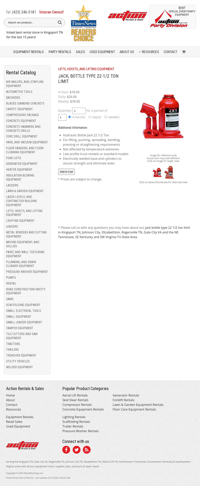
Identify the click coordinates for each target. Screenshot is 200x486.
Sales (80, 52)
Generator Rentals (126, 395)
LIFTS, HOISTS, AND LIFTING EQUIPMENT (24, 213)
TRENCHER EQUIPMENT (21, 355)
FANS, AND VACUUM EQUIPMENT (27, 142)
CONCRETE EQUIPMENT (21, 121)
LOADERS (12, 226)
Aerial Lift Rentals (75, 395)
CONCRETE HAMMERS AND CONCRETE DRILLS (23, 129)
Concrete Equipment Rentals (83, 409)
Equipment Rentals (20, 417)
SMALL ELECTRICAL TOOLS (23, 311)
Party (60, 52)
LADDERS (12, 185)
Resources (149, 52)
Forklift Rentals (123, 400)
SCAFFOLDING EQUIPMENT (23, 305)
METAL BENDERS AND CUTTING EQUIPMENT (26, 234)
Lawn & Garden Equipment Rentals (138, 405)
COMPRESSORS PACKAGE (22, 115)
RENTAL (11, 283)
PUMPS (11, 277)
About (10, 400)
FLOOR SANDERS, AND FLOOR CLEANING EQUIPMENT (25, 150)
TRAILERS (12, 349)
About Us (127, 52)
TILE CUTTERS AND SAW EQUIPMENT (22, 336)
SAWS (9, 299)
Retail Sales (14, 421)
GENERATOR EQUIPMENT (22, 164)
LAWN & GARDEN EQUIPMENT (25, 191)
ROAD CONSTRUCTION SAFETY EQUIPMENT (26, 291)
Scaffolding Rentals (76, 421)
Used (102, 52)
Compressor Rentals (77, 405)
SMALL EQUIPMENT (18, 316)
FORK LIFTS (13, 158)
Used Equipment (18, 426)
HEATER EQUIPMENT (19, 169)
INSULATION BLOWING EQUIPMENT (20, 177)
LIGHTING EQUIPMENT (20, 221)
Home (10, 395)
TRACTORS (13, 344)
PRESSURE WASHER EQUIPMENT (27, 272)
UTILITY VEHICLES (18, 361)
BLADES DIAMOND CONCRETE (25, 103)
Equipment (28, 52)
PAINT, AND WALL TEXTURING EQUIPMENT (25, 254)
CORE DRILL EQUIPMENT (22, 136)
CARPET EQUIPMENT (19, 109)
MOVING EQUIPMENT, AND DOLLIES (22, 244)
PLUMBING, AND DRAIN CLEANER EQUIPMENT (21, 264)
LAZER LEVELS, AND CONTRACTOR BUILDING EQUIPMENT (21, 201)
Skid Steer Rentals (75, 400)
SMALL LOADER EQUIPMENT (24, 322)
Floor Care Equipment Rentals (134, 409)
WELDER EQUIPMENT (19, 367)
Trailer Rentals (72, 426)
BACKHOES (13, 97)
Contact (170, 52)
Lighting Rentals (73, 417)
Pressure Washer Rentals (80, 431)
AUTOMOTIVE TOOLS (19, 92)
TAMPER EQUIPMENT (19, 328)
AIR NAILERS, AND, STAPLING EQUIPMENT (25, 84)
